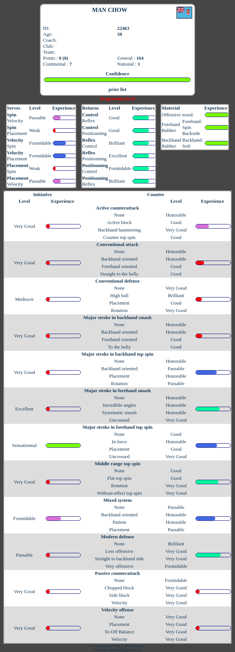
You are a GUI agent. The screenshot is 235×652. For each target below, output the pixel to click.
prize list (117, 89)
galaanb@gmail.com (126, 650)
